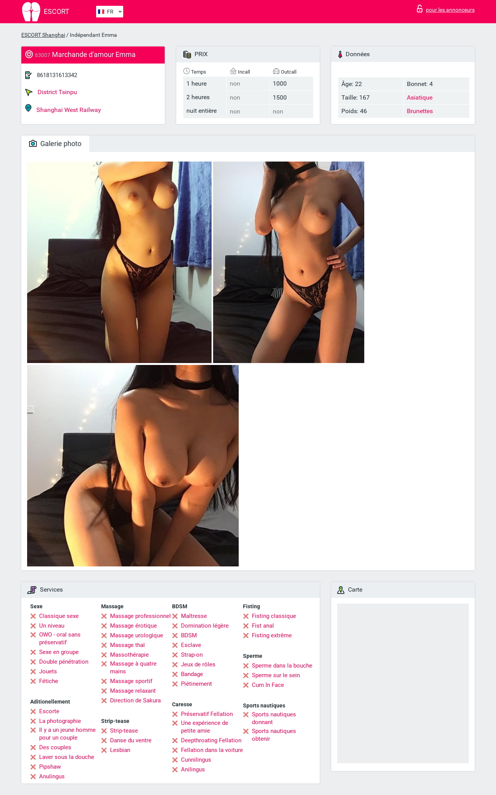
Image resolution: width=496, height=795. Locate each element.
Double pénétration (63, 661)
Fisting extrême (272, 635)
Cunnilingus (196, 759)
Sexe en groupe (59, 652)
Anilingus (193, 769)
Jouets (48, 671)
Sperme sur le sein (276, 675)
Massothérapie (129, 654)
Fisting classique (274, 616)
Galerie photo (55, 143)
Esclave (191, 645)
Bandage (192, 674)
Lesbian (120, 750)
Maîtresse (194, 616)
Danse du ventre (131, 740)
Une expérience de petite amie (204, 726)
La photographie (60, 721)
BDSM (189, 635)
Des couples (55, 747)
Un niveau (51, 625)
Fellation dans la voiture (212, 750)
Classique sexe (59, 616)
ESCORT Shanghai (43, 35)
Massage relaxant (133, 690)
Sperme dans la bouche (282, 665)
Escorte (49, 711)
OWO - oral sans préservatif (60, 638)
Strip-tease (124, 730)
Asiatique (419, 97)
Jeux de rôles (198, 664)
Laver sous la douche (66, 757)
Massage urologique (136, 635)
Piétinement (196, 683)
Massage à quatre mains (133, 667)
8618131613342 (57, 75)
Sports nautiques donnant (274, 718)
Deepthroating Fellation (211, 740)
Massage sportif (131, 681)
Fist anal (263, 625)
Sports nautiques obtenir (274, 735)
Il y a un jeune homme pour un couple (67, 733)
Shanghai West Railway (63, 109)
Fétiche (48, 681)
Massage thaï (127, 645)
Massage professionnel (140, 616)
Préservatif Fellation (207, 714)
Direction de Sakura (135, 700)
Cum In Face (268, 684)
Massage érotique (133, 625)
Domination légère (205, 625)
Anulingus (52, 776)
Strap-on (192, 654)
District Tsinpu (51, 92)
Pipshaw (50, 766)
